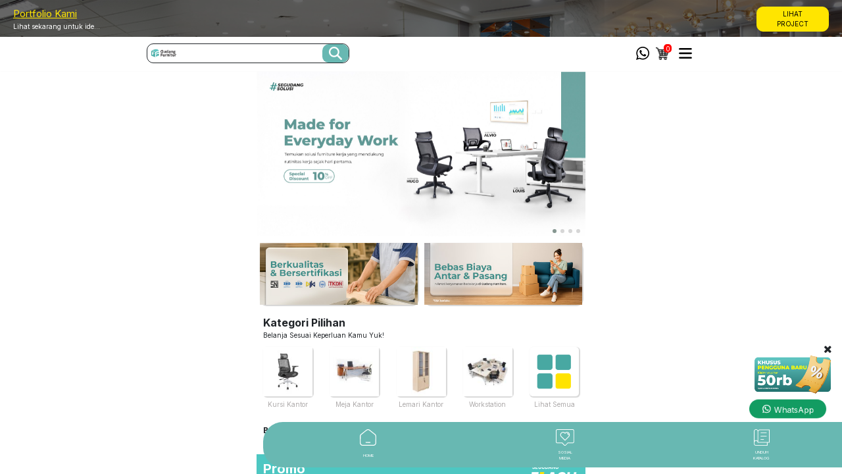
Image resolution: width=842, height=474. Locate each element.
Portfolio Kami (45, 13)
